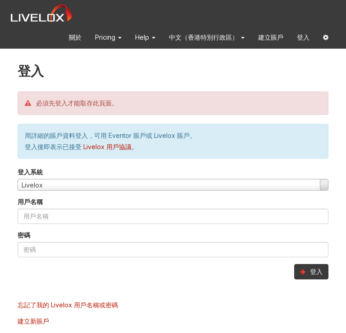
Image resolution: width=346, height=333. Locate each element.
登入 (303, 37)
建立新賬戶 (33, 321)
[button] (325, 39)
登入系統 (30, 172)
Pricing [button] (108, 37)
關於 (75, 37)
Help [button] (145, 37)
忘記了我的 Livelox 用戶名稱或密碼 (68, 305)
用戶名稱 (30, 201)
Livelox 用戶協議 (107, 147)
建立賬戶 (270, 37)
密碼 (24, 235)
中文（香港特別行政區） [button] (207, 37)
